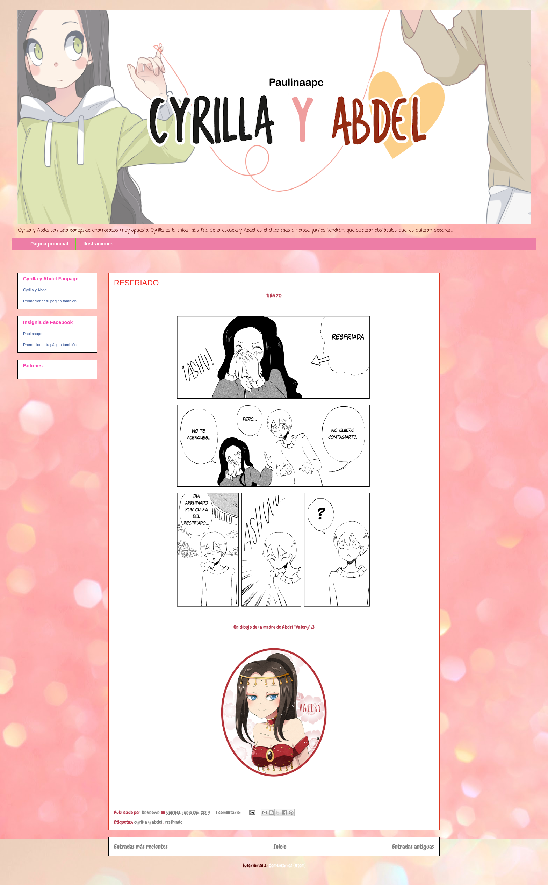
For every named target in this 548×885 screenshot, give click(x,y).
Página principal (49, 244)
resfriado (173, 822)
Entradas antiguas (413, 846)
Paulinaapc (32, 333)
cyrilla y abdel (148, 822)
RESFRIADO (136, 282)
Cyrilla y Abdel (35, 290)
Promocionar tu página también (50, 301)
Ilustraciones (98, 244)
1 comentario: (229, 812)
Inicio (280, 846)
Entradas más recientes (141, 846)
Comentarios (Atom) (287, 865)
